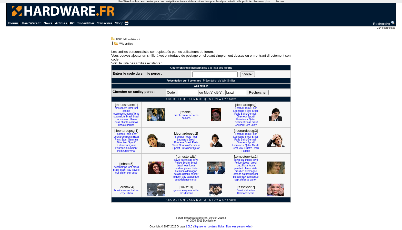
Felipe (178, 162)
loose (192, 165)
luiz (183, 159)
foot (136, 108)
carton (193, 179)
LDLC (189, 226)
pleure (187, 168)
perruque (132, 172)
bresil (136, 167)
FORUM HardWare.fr (128, 39)
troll (117, 172)
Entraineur (242, 119)
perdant (179, 168)
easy (184, 190)
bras (136, 113)
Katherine (249, 190)
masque (125, 190)
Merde (255, 145)
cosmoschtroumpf (123, 113)
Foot (254, 108)
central (184, 115)
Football (239, 108)
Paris (237, 113)
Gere (247, 125)
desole (122, 125)
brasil (136, 116)
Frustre (248, 148)
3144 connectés (386, 27)
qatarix (186, 174)
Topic (248, 108)
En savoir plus (262, 1)
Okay (254, 125)
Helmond (242, 193)
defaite (178, 174)
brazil (129, 116)
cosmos (133, 122)
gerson (178, 190)
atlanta (124, 122)
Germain (252, 113)
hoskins (186, 118)
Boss (248, 122)
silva (195, 159)
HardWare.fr (31, 23)
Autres (232, 99)
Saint (244, 113)
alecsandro (121, 108)
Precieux (179, 142)
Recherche (384, 24)
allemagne (191, 171)
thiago (188, 159)
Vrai (241, 148)
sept (177, 179)
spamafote (120, 116)
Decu (256, 148)
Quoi (126, 150)
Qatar (252, 119)
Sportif (251, 116)
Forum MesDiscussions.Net (191, 217)
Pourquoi (120, 148)
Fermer (280, 1)
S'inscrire (104, 23)
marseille (193, 190)
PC (72, 23)
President (239, 122)
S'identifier (86, 23)
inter (130, 108)
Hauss (133, 119)
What (132, 150)
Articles (61, 23)
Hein (120, 150)
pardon (130, 125)
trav (129, 169)
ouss (117, 122)
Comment (131, 148)
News (48, 23)
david (177, 159)
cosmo (126, 110)
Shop (122, 23)
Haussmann (122, 119)
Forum (13, 23)
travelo (135, 169)
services (193, 115)
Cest (235, 148)
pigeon (177, 176)
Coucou (239, 125)
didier (123, 172)
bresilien (180, 171)
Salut (255, 122)
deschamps (120, 167)
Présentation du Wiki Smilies (219, 80)
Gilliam (130, 193)
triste (195, 168)
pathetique (193, 176)
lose (186, 165)
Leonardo (238, 110)
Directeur (242, 116)
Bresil (248, 110)
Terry (122, 193)
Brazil (255, 110)
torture (134, 190)
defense (185, 179)
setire (251, 193)
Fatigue (246, 150)
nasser (194, 174)
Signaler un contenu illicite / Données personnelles (223, 226)
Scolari (186, 162)
